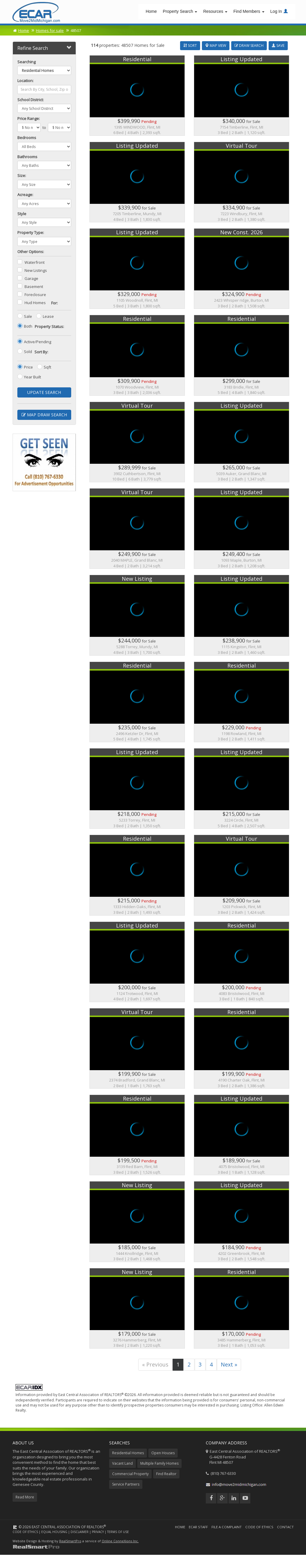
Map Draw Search (44, 416)
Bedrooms (26, 138)
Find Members (248, 12)
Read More (25, 1497)
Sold (28, 352)
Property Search (180, 12)
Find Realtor (166, 1474)
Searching (26, 62)
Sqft (47, 368)
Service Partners (125, 1485)
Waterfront (35, 263)
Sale (28, 317)
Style (21, 214)
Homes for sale (50, 31)
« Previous (155, 1365)
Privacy (98, 1533)
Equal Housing (54, 1533)
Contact (285, 1527)
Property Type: (30, 233)
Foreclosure (35, 295)
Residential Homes (128, 1453)
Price (28, 368)
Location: (25, 81)
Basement (34, 287)
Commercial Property (130, 1474)
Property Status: (49, 327)
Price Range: (28, 119)
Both (28, 327)
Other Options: (30, 252)
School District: (30, 100)
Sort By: (41, 353)
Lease (48, 317)
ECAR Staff (197, 1527)
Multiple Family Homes (159, 1464)
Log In (279, 12)
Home (151, 12)
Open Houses (163, 1453)
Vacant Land (122, 1464)
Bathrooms (27, 157)
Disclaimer (80, 1533)
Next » (229, 1365)
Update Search (44, 393)
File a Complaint (226, 1527)
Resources (215, 12)
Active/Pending (37, 343)
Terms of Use (118, 1533)
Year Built (32, 378)
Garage (31, 279)
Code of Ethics (259, 1527)
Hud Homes (35, 303)
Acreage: (25, 195)
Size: (21, 176)
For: (54, 304)
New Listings (36, 271)
